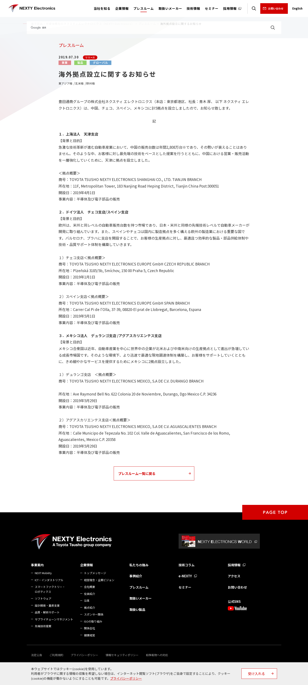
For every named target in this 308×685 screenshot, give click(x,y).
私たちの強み (138, 565)
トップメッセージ (95, 573)
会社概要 (89, 587)
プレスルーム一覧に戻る (136, 473)
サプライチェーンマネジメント (54, 619)
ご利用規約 (56, 655)
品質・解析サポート (47, 612)
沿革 (87, 601)
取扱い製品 (137, 609)
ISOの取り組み (93, 621)
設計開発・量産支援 (47, 605)
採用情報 (234, 565)
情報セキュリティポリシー (122, 655)
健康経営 (89, 635)
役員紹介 (89, 594)
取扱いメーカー (140, 598)
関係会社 (89, 628)
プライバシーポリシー (84, 655)
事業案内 (37, 565)
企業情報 (86, 565)
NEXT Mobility (43, 573)
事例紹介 (135, 576)
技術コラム (187, 565)
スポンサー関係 (93, 614)
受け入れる (256, 673)
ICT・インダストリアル (49, 580)
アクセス (234, 576)
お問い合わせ (275, 8)
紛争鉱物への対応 (157, 655)
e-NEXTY (185, 576)
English (297, 8)
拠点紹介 (89, 608)
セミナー (185, 587)
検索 (254, 8)
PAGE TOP (275, 512)
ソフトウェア (43, 598)
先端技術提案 (43, 626)
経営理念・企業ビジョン (99, 580)
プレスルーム (138, 587)
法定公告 (36, 655)
